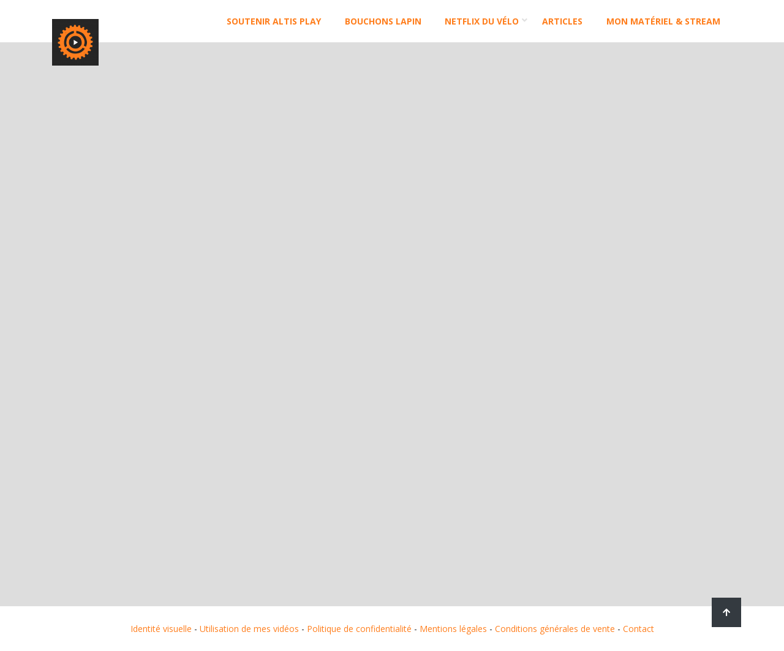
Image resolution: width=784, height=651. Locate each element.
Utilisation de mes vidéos (249, 628)
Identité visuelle (161, 628)
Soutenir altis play (274, 21)
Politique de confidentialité (359, 628)
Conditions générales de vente (555, 628)
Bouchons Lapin (383, 21)
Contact (638, 628)
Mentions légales (453, 628)
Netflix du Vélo (482, 21)
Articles (562, 21)
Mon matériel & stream (663, 21)
